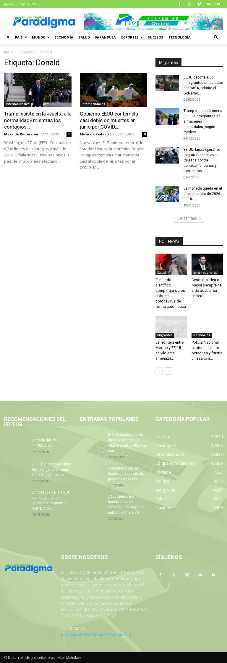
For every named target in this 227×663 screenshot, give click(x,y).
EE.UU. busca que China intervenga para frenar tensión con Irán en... (51, 469)
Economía (64, 37)
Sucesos (155, 37)
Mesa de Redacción (21, 134)
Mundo (41, 37)
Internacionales (18, 104)
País (21, 37)
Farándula (105, 37)
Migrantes (165, 335)
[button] (216, 37)
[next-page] (168, 371)
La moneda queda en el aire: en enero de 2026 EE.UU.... (203, 193)
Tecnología (179, 37)
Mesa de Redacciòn (97, 134)
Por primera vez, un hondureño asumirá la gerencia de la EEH (126, 473)
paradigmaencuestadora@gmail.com (96, 634)
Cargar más (189, 218)
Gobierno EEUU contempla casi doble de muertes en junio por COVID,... (109, 120)
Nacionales (201, 335)
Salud (84, 37)
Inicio (8, 52)
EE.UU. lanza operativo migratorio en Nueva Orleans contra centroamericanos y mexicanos (202, 160)
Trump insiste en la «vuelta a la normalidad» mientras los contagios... (38, 120)
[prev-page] (159, 371)
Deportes (132, 37)
